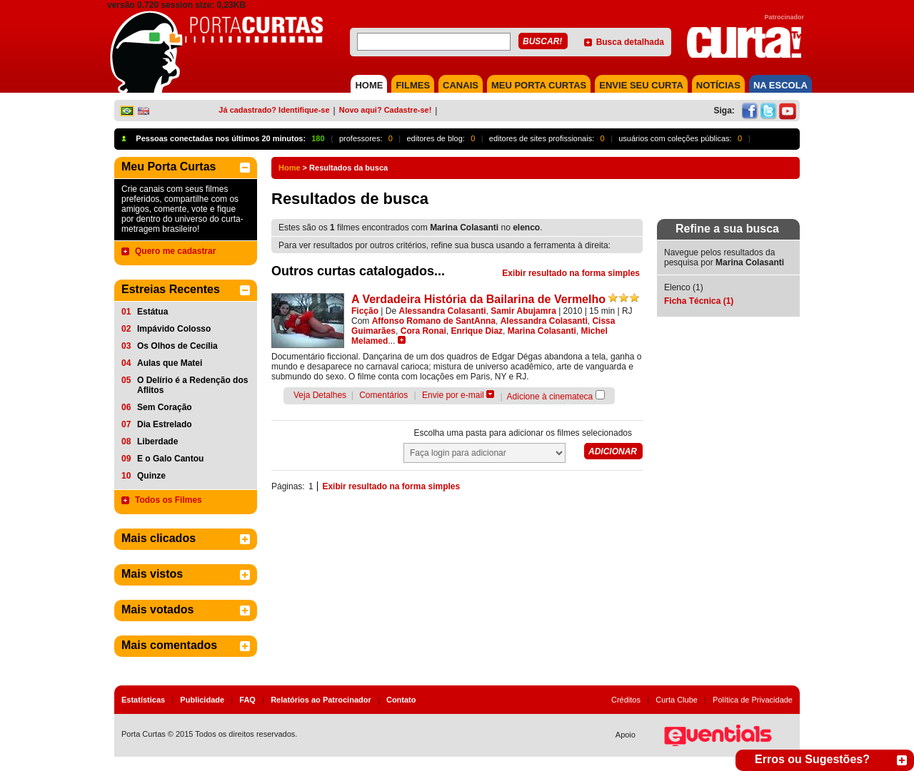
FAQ (247, 699)
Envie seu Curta (641, 85)
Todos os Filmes (168, 500)
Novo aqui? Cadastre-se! (385, 110)
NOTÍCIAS (718, 85)
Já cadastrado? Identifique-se (274, 110)
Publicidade (202, 699)
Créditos (626, 699)
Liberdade (157, 441)
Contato (401, 699)
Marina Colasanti (542, 331)
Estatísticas (143, 699)
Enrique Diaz (477, 331)
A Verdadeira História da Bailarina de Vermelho (478, 299)
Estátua (152, 312)
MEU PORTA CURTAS (538, 85)
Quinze (151, 476)
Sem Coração (164, 407)
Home (289, 167)
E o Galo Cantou (170, 459)
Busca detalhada (630, 42)
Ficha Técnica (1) (698, 301)
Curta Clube (677, 699)
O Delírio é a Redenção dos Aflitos (192, 385)
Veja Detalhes (319, 395)
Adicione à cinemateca (550, 397)
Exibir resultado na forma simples (571, 273)
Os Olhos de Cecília (177, 346)
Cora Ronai (423, 331)
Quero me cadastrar (175, 251)
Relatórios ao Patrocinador (321, 699)
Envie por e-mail (453, 395)
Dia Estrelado (164, 424)
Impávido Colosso (174, 329)
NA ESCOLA (780, 85)
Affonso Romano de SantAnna (434, 321)
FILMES (413, 85)
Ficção (364, 311)
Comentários (383, 395)
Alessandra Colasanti (442, 311)
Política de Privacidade (753, 699)
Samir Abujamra (523, 311)
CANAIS (460, 85)
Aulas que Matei (169, 363)
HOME (369, 85)
